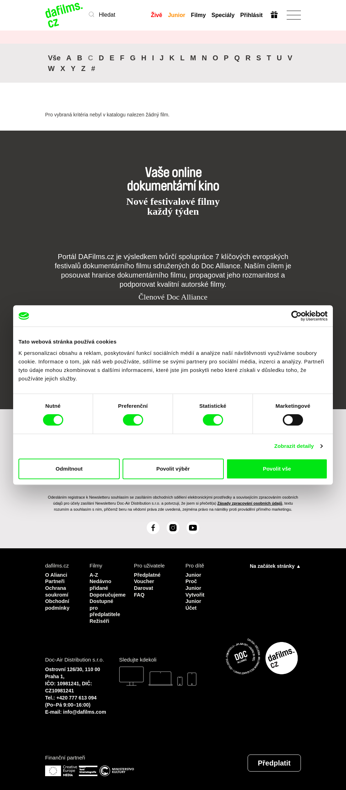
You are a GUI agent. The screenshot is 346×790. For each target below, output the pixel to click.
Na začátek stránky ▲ (275, 566)
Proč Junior (193, 584)
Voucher (144, 581)
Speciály (222, 15)
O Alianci (56, 574)
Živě (156, 15)
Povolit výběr (173, 469)
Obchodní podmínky (57, 603)
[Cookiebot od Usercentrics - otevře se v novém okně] (296, 316)
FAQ (139, 594)
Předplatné (148, 574)
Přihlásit (251, 15)
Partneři (55, 581)
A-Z (94, 574)
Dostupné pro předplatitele (105, 606)
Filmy (198, 15)
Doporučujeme (106, 594)
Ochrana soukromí (57, 590)
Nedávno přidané (101, 584)
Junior (176, 15)
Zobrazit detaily (294, 446)
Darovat (144, 587)
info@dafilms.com (84, 710)
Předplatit (274, 761)
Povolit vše (277, 469)
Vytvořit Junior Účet (195, 600)
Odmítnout (69, 469)
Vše (54, 58)
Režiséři (100, 619)
